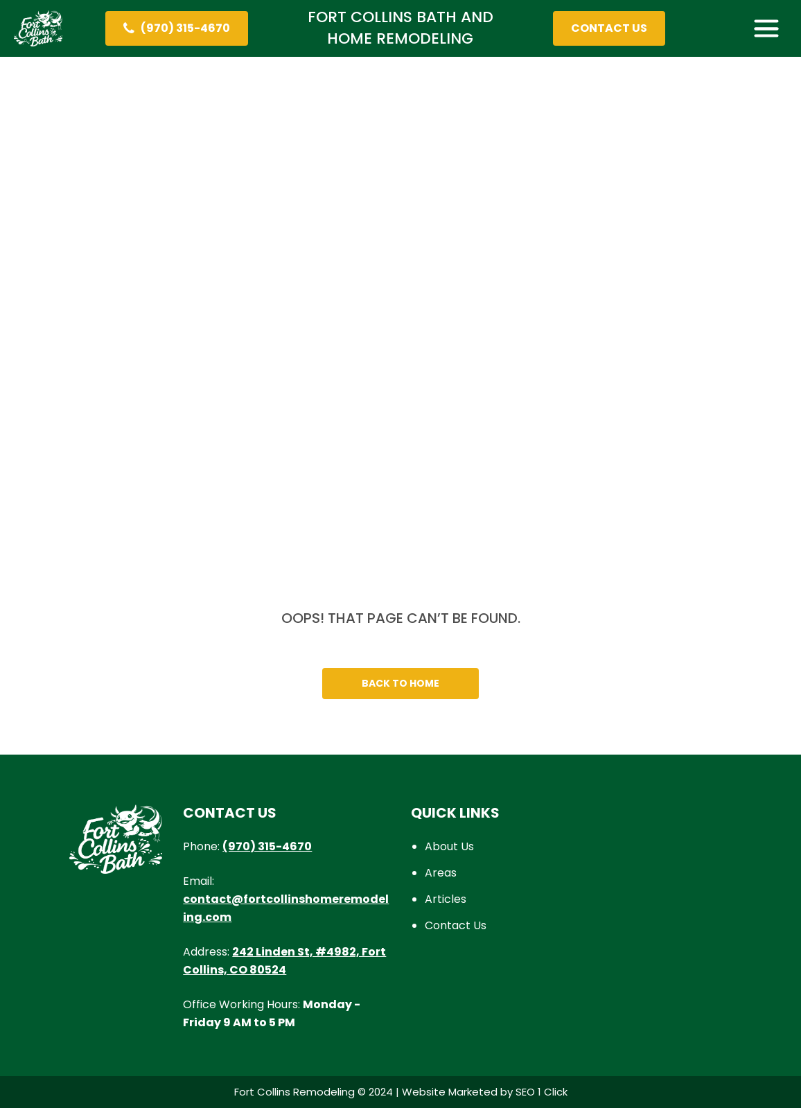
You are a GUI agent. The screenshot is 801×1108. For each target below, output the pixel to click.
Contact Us (455, 925)
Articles (445, 899)
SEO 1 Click (541, 1091)
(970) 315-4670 (267, 846)
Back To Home (400, 683)
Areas (441, 873)
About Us (449, 846)
